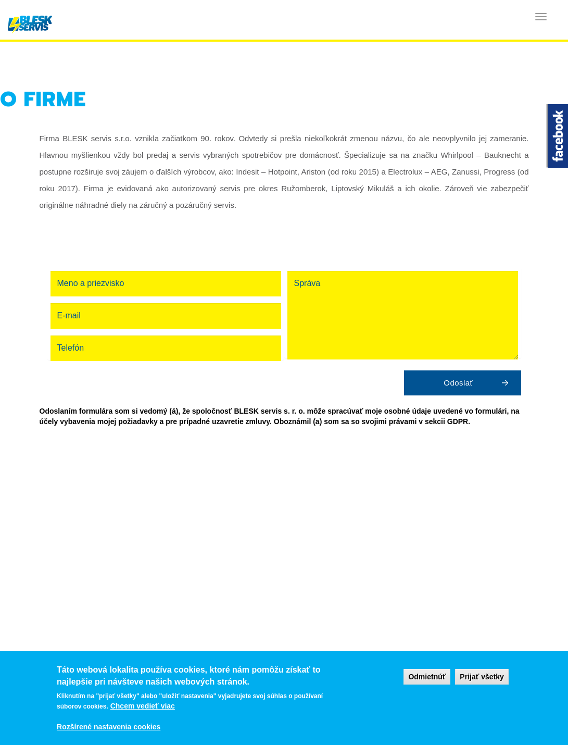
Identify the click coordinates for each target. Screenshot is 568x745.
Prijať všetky (482, 677)
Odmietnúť (427, 677)
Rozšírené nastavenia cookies (108, 727)
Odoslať (458, 382)
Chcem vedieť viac (142, 706)
